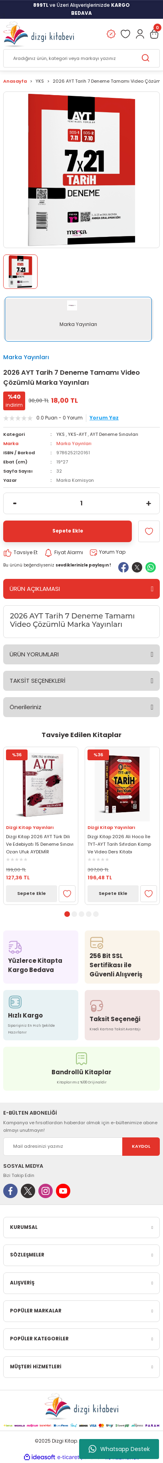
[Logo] (38, 34)
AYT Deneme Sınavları (114, 434)
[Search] (81, 58)
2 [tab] (74, 914)
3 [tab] (81, 914)
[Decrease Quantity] (15, 503)
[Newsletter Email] (81, 1146)
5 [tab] (96, 914)
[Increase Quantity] (148, 503)
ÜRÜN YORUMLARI (34, 654)
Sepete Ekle (31, 893)
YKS (60, 434)
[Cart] (154, 34)
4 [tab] (88, 914)
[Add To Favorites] (149, 531)
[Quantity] (81, 503)
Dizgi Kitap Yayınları (30, 827)
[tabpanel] (41, 826)
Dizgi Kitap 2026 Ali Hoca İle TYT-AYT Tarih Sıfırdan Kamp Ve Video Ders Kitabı (119, 844)
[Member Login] (139, 34)
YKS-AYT (77, 434)
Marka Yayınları (26, 357)
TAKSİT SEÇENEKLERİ (38, 680)
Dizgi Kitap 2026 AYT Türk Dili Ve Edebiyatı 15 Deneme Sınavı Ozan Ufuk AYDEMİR (40, 844)
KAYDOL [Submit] (141, 1146)
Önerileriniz (26, 707)
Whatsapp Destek (119, 1449)
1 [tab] (67, 914)
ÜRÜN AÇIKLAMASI (35, 588)
